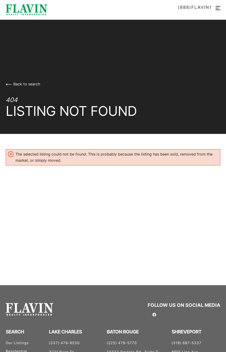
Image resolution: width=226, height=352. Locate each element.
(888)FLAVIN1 (195, 7)
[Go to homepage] (113, 9)
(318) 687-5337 (187, 343)
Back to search (23, 84)
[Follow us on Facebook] (154, 314)
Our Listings (17, 343)
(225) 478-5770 (122, 343)
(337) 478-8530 (64, 343)
